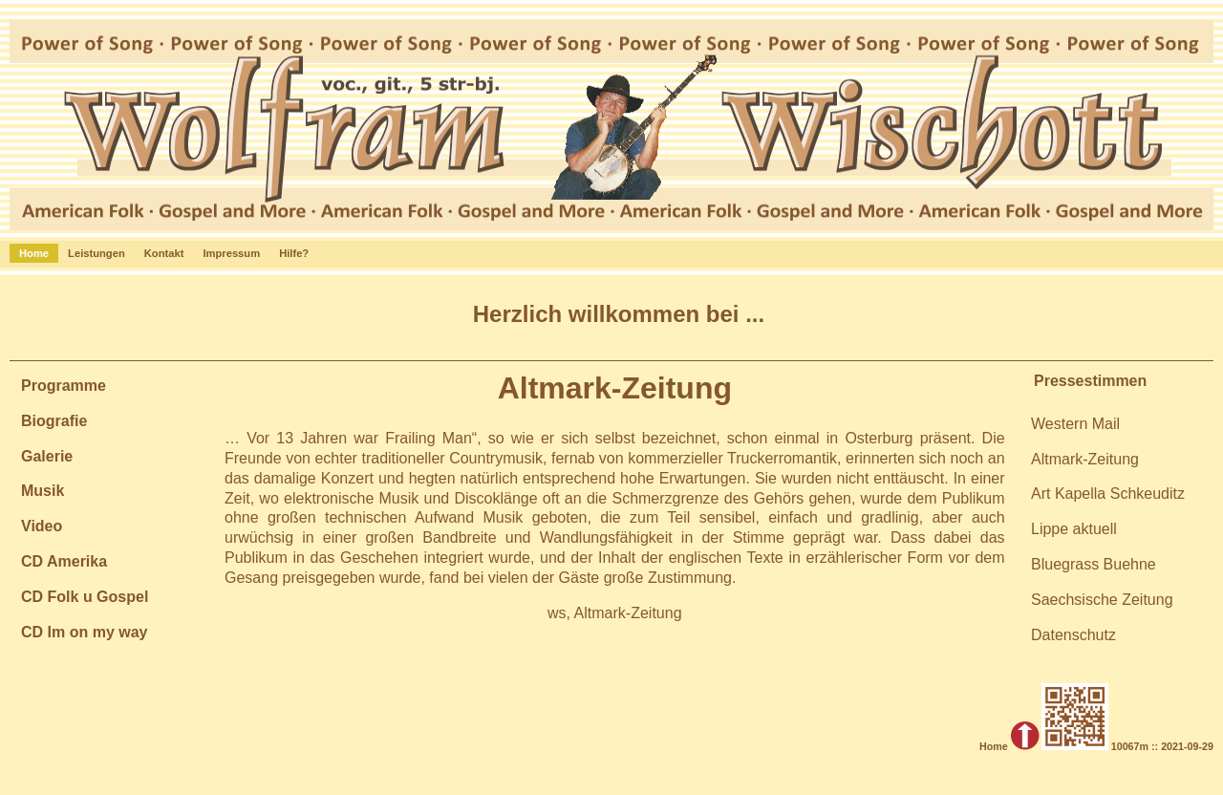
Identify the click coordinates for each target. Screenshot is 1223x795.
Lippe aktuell (1074, 529)
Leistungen (96, 253)
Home (34, 253)
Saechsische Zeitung (1102, 599)
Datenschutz (1073, 635)
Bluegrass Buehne (1093, 564)
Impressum (231, 253)
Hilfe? (294, 253)
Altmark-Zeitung (1085, 459)
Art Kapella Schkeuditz (1108, 493)
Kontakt (164, 253)
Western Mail (1075, 424)
